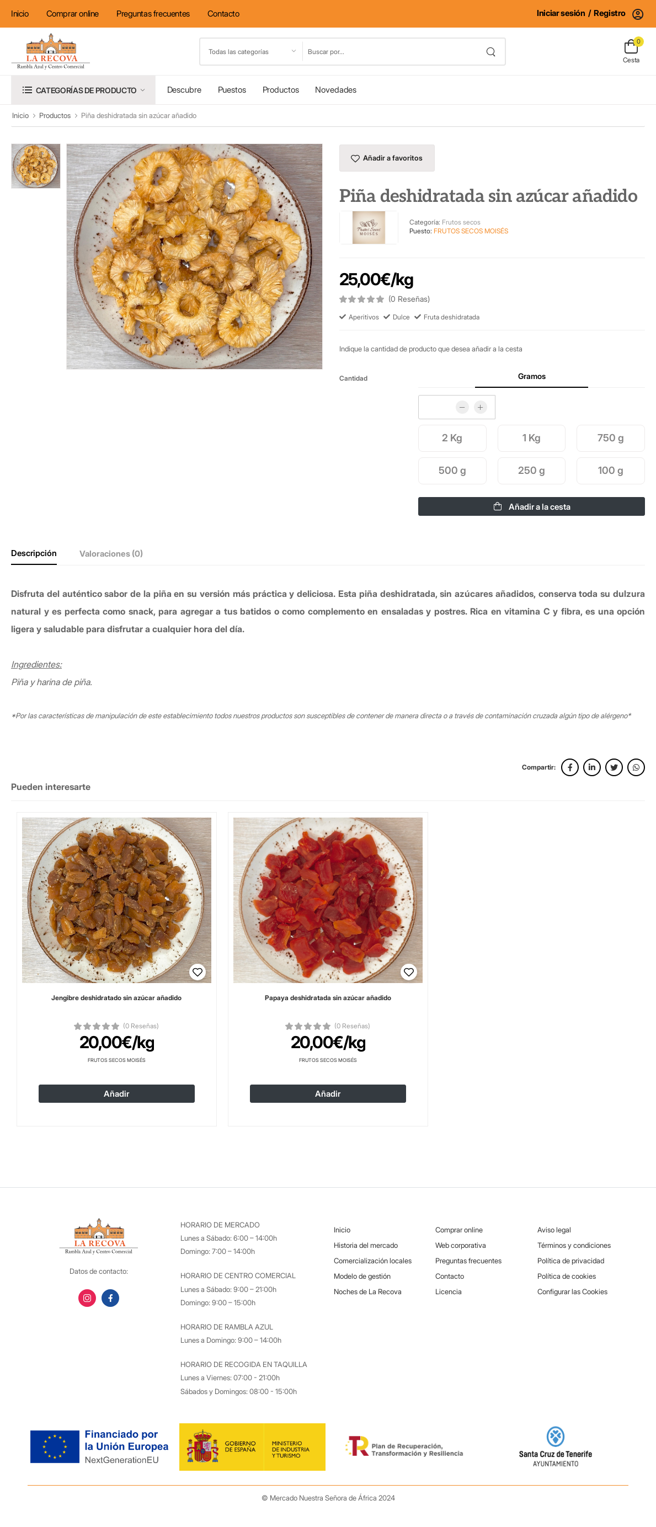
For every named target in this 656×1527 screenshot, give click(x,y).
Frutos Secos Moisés (117, 1060)
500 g (452, 470)
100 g (610, 470)
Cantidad (353, 378)
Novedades (335, 89)
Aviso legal (554, 1229)
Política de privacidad (570, 1260)
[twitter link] (614, 767)
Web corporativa (460, 1245)
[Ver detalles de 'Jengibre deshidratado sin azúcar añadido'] (116, 900)
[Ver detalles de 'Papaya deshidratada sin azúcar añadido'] (328, 900)
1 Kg (531, 438)
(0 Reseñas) (141, 1026)
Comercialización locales (373, 1260)
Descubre (184, 89)
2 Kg (452, 438)
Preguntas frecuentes (153, 13)
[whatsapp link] (636, 767)
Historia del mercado (366, 1245)
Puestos (232, 89)
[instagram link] (87, 1298)
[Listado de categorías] (251, 52)
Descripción (34, 553)
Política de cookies (566, 1276)
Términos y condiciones (574, 1245)
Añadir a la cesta (531, 506)
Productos (281, 89)
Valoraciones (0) (111, 553)
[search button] (491, 52)
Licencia (448, 1291)
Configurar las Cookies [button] (572, 1291)
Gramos (532, 376)
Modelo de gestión (362, 1276)
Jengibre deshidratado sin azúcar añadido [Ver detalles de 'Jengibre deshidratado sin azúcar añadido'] (116, 998)
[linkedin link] (592, 767)
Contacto (223, 13)
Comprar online (72, 13)
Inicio (20, 13)
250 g (531, 470)
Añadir (116, 1093)
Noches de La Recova (368, 1291)
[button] (83, 90)
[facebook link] (570, 767)
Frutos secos (461, 222)
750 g (611, 438)
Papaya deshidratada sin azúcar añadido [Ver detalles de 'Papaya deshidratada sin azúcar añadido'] (328, 998)
